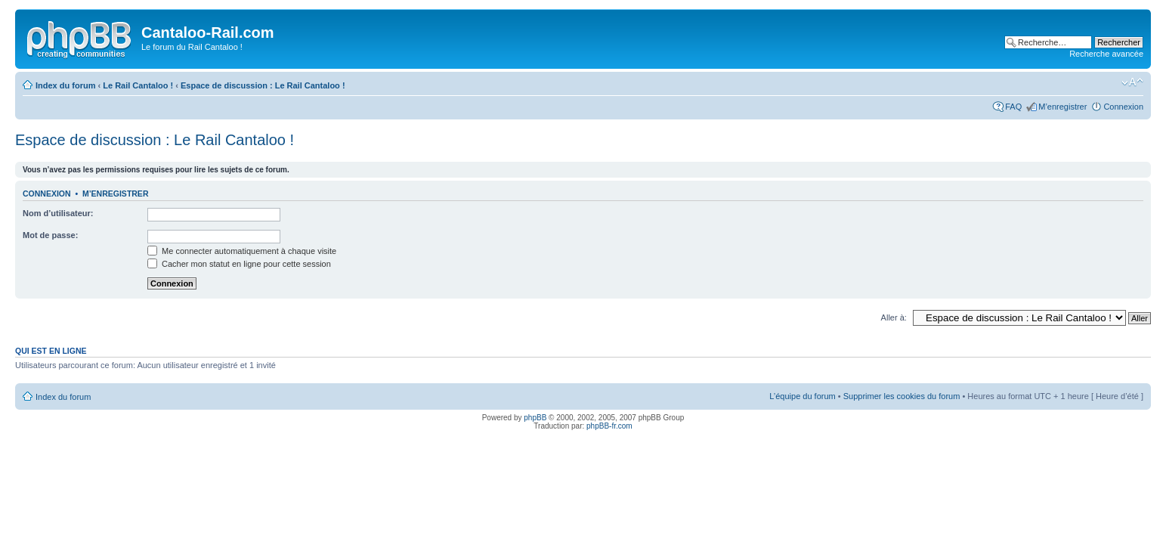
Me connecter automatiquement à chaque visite (241, 250)
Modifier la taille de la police (1132, 82)
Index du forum (65, 85)
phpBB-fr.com (609, 426)
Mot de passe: (50, 235)
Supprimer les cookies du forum (901, 396)
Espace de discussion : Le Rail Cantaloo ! (263, 85)
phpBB (535, 417)
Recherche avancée (1106, 53)
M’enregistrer (1062, 106)
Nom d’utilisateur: (58, 213)
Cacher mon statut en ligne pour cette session (239, 263)
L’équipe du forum (802, 396)
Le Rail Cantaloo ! (138, 85)
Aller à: (894, 317)
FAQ (1013, 106)
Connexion (1123, 106)
